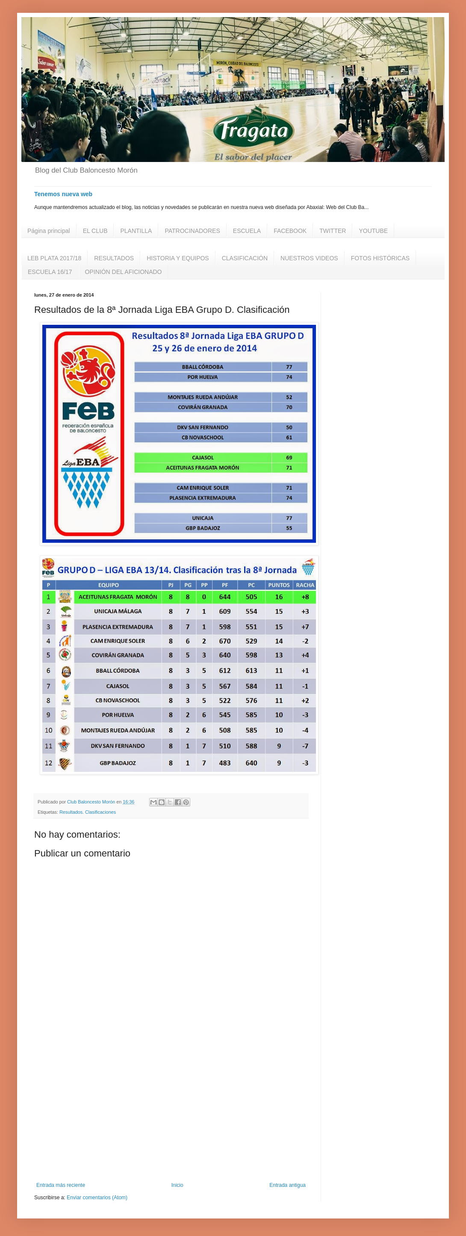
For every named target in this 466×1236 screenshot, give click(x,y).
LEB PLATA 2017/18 (54, 258)
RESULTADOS (114, 258)
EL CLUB (95, 230)
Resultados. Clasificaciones (87, 812)
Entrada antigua (287, 1185)
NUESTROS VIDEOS (309, 258)
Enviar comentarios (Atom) (97, 1198)
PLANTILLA (136, 230)
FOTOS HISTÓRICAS (380, 258)
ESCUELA (247, 230)
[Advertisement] (171, 1111)
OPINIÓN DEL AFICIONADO (123, 271)
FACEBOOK (290, 230)
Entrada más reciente (60, 1185)
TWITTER (332, 230)
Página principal (48, 230)
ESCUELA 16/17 (50, 271)
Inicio (177, 1185)
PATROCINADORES (192, 230)
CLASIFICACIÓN (245, 258)
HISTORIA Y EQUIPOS (178, 258)
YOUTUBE (373, 230)
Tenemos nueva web (63, 194)
